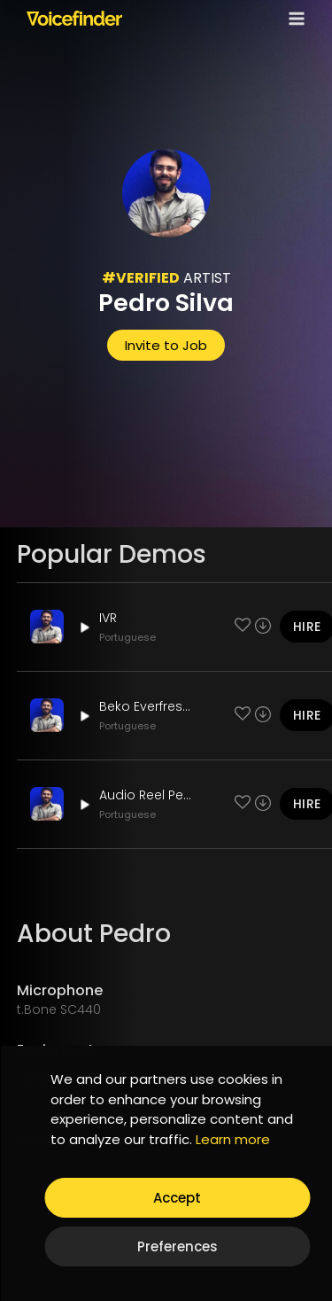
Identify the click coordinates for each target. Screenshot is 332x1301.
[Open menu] (293, 18)
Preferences (177, 1246)
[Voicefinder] (74, 18)
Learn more (233, 1139)
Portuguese (127, 637)
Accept (177, 1197)
